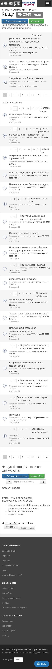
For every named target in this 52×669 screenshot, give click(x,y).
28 (24, 149)
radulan (30, 161)
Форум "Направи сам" (12, 575)
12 (33, 108)
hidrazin (30, 386)
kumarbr (30, 48)
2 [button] (9, 95)
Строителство (20, 10)
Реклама (6, 560)
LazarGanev (31, 253)
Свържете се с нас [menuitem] (10, 565)
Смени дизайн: (8, 660)
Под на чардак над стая (32, 265)
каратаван (14, 415)
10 (23, 108)
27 (20, 149)
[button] (46, 95)
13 (37, 108)
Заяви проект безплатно (20, 511)
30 (34, 149)
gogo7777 (31, 187)
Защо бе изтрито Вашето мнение (26, 78)
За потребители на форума (14, 608)
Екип (4, 570)
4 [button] (18, 95)
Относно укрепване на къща (23, 233)
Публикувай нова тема (14, 21)
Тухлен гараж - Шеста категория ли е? (28, 314)
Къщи (32, 10)
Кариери (6, 556)
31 (38, 149)
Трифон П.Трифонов (35, 418)
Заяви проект (8, 588)
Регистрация (7, 621)
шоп (28, 205)
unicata (29, 138)
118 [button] (33, 95)
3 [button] (13, 95)
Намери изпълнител (11, 598)
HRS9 (29, 351)
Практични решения (30, 69)
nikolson (30, 317)
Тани (29, 64)
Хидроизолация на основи (22, 279)
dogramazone (32, 176)
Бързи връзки (27, 528)
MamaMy (30, 222)
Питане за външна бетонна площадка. (29, 184)
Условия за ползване (10, 653)
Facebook (45, 653)
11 (28, 108)
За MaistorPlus (8, 551)
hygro (29, 81)
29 (29, 149)
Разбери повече (16, 514)
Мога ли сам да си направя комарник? (29, 172)
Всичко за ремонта (29, 53)
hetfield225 (31, 369)
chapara (30, 236)
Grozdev (30, 117)
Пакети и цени (8, 631)
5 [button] (22, 95)
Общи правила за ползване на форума (29, 61)
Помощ (5, 603)
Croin (29, 403)
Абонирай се (36, 21)
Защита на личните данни (30, 653)
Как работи (7, 593)
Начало (6, 10)
